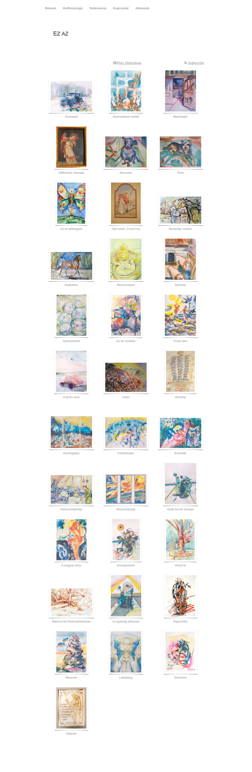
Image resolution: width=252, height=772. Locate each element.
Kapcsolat (121, 8)
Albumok (142, 8)
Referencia (98, 8)
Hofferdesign (73, 8)
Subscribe (196, 63)
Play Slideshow (129, 63)
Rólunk (51, 8)
